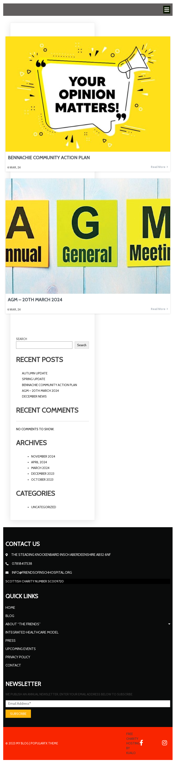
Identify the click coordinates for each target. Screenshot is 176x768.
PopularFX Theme (44, 743)
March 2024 (40, 468)
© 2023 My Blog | (18, 743)
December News (34, 396)
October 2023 (42, 479)
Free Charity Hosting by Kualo (133, 743)
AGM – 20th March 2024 (40, 391)
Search (21, 339)
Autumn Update (34, 373)
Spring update (33, 379)
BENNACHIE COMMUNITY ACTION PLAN (49, 385)
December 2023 (42, 474)
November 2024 (43, 456)
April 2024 (39, 462)
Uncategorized (43, 507)
